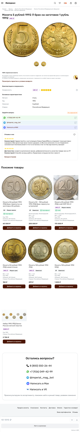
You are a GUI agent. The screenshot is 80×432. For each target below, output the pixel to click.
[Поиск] (55, 3)
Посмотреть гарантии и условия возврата (17, 81)
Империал (10, 3)
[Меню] (2, 3)
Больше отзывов (10, 157)
